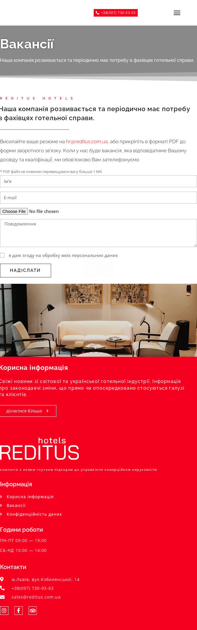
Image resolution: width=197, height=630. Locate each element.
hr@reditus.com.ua (87, 141)
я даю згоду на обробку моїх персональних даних (63, 255)
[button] (176, 12)
